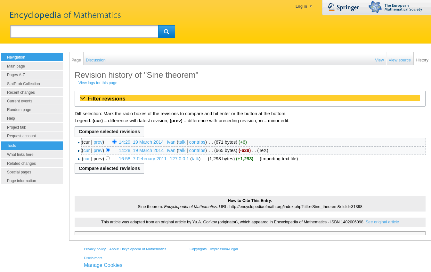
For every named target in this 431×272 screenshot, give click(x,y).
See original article (382, 222)
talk (181, 142)
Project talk (16, 127)
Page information (21, 181)
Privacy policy (95, 249)
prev (98, 142)
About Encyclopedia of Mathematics (137, 249)
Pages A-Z (16, 75)
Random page (19, 110)
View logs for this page (97, 83)
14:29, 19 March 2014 (141, 142)
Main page (16, 66)
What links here (20, 154)
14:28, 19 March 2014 (141, 150)
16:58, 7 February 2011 (143, 158)
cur (86, 150)
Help (11, 118)
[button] (250, 98)
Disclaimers (93, 258)
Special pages (19, 172)
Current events (19, 101)
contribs (197, 142)
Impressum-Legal (224, 249)
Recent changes (21, 92)
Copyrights (198, 249)
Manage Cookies (103, 265)
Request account (21, 136)
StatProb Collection (23, 84)
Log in (301, 6)
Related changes (21, 163)
